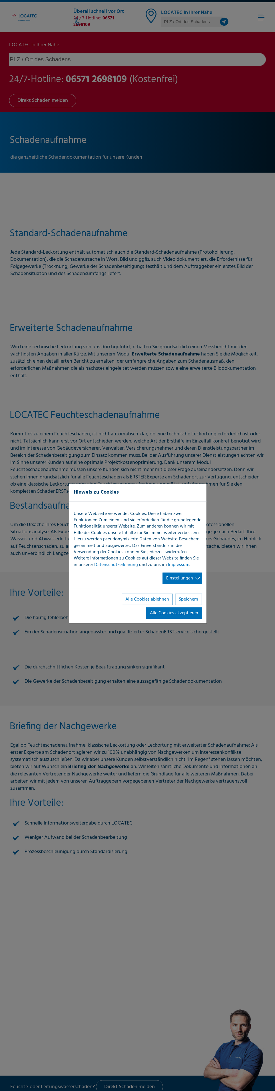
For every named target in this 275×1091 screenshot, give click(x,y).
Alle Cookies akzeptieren (174, 613)
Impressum (178, 565)
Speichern (188, 599)
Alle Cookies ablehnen (147, 599)
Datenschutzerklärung (116, 565)
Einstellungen (179, 578)
